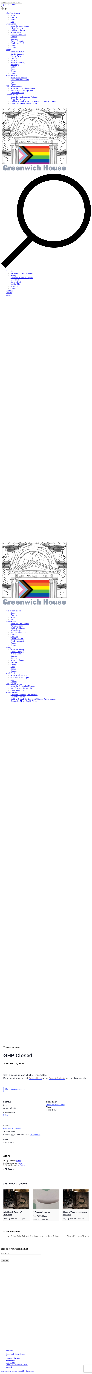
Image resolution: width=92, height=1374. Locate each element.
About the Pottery (17, 52)
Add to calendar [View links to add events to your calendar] (15, 1089)
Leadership (15, 280)
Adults (18, 1161)
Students (14, 60)
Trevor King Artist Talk (76, 1236)
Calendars (14, 39)
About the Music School (20, 26)
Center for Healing (18, 99)
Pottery (8, 50)
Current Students (17, 41)
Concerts (14, 37)
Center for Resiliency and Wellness (24, 97)
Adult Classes (16, 32)
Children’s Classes (18, 30)
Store (13, 69)
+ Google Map (35, 1135)
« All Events (8, 1169)
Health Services (12, 95)
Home (13, 15)
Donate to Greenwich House (17, 1365)
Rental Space (16, 286)
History (13, 275)
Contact (14, 45)
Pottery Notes (35, 1078)
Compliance (10, 1363)
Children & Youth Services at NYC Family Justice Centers (33, 101)
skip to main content (9, 4)
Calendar (14, 17)
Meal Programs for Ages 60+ (22, 90)
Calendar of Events (13, 1358)
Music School (11, 24)
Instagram (9, 1350)
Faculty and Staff (17, 43)
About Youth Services (19, 78)
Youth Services (11, 75)
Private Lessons (17, 28)
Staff (12, 22)
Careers (9, 293)
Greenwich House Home (15, 1354)
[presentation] (16, 1199)
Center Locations (17, 93)
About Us (9, 271)
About (8, 1356)
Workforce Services (13, 13)
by (17, 1371)
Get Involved (16, 282)
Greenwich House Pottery (55, 1105)
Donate (13, 47)
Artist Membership (18, 63)
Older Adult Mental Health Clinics (24, 103)
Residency (15, 65)
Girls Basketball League (20, 80)
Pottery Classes (16, 56)
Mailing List (15, 284)
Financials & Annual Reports (22, 278)
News (13, 20)
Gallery (13, 67)
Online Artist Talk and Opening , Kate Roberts (34, 1236)
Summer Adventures (18, 35)
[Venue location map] (76, 1135)
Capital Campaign (17, 54)
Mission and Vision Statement (22, 273)
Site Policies (10, 1360)
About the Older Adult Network (23, 88)
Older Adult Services (14, 86)
